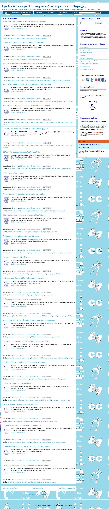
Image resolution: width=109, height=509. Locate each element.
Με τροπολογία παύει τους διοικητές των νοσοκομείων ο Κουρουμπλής (29, 320)
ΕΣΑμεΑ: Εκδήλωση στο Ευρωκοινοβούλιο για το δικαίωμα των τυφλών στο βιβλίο (33, 63)
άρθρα (10, 38)
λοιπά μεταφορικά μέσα (39, 253)
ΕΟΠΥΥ (44, 316)
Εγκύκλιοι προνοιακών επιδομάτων (89, 63)
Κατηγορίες (39, 12)
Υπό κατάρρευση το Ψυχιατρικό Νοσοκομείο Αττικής (22, 299)
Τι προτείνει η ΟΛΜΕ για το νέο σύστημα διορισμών (22, 425)
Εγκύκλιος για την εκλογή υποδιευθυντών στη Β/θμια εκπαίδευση (27, 341)
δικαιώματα (25, 59)
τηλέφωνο (53, 482)
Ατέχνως (82, 55)
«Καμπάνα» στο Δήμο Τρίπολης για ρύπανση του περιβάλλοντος (27, 446)
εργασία (57, 122)
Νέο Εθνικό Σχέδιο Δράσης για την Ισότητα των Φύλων (23, 42)
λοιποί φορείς (26, 38)
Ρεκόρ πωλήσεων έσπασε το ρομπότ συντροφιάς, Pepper (24, 21)
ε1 (28, 379)
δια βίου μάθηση (34, 122)
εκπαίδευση (40, 80)
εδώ (81, 123)
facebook (100, 129)
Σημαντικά (51, 12)
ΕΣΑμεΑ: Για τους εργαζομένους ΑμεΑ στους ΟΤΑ (21, 152)
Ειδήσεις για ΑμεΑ (85, 66)
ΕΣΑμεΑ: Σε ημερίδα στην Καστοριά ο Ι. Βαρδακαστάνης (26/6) (26, 105)
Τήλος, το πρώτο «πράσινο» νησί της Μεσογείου (21, 404)
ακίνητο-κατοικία (12, 211)
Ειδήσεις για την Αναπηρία (87, 69)
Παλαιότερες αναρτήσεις (66, 488)
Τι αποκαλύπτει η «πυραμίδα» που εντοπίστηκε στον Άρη (24, 194)
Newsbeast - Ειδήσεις (86, 52)
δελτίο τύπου (24, 80)
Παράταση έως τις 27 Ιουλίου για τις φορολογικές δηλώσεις (25, 362)
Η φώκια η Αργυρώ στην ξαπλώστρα (16, 257)
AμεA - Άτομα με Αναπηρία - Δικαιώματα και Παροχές (43, 6)
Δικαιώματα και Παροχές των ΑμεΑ (21, 12)
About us (74, 12)
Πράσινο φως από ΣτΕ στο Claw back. (17, 383)
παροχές (32, 38)
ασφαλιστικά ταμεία (17, 101)
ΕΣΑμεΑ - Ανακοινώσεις (86, 58)
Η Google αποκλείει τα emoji (13, 173)
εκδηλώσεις (43, 122)
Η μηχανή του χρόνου (86, 50)
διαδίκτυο (24, 189)
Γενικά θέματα (17, 38)
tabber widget (84, 157)
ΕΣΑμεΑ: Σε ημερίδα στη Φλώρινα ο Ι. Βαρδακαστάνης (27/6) (25, 129)
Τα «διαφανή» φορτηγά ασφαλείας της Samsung (21, 236)
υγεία (45, 38)
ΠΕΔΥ (69, 316)
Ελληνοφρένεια (84, 47)
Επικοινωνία (63, 12)
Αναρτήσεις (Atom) (42, 494)
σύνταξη (71, 101)
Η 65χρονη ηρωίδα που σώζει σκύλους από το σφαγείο (23, 278)
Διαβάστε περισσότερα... (18, 28)
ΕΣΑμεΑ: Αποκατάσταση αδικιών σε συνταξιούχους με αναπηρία (27, 84)
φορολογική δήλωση (56, 379)
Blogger (75, 505)
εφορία (32, 379)
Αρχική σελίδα (38, 488)
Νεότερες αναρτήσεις (10, 488)
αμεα (9, 80)
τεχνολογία (39, 38)
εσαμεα (46, 80)
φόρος (64, 379)
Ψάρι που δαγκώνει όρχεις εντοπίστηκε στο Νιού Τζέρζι (23, 215)
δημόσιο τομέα (33, 168)
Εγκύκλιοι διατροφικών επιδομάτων (89, 61)
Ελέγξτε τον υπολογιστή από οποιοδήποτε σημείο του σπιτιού (26, 465)
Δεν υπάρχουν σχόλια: (34, 35)
